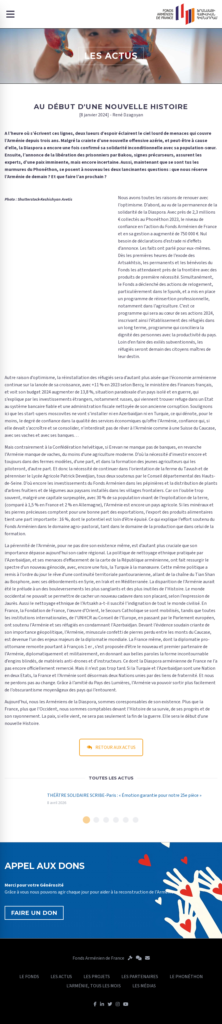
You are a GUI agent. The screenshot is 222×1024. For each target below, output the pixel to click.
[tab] (86, 820)
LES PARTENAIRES (139, 976)
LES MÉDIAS (144, 986)
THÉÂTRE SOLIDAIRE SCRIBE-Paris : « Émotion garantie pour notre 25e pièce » (124, 795)
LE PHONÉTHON (186, 976)
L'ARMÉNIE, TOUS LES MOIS (93, 986)
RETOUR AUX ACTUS (111, 747)
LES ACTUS (61, 976)
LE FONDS (29, 976)
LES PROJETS (97, 976)
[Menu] (10, 14)
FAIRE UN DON (34, 912)
